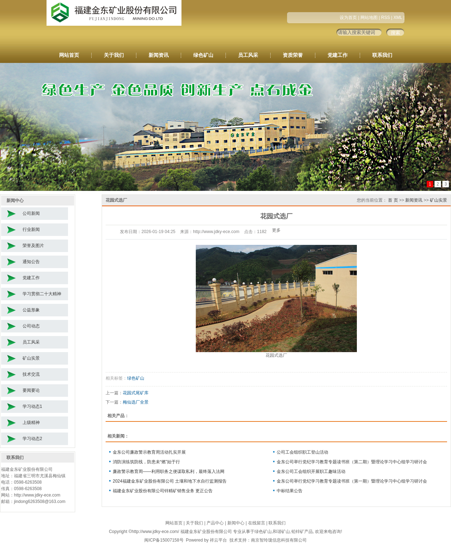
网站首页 (69, 55)
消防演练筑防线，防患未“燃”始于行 (146, 461)
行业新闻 (31, 229)
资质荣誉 (293, 55)
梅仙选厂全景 (136, 402)
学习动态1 (32, 406)
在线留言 (256, 522)
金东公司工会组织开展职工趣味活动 (311, 471)
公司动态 (31, 326)
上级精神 (31, 422)
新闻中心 (235, 522)
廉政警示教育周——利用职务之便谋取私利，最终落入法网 (168, 471)
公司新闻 (31, 213)
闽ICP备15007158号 (163, 540)
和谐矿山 (281, 531)
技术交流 (31, 374)
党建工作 (338, 55)
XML (397, 17)
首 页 (393, 200)
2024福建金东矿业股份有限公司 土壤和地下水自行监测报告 (170, 481)
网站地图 (369, 17)
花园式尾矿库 (136, 392)
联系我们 (382, 55)
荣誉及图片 (33, 245)
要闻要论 (31, 390)
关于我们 (114, 55)
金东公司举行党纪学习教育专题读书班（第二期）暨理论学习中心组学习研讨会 (352, 461)
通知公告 (31, 261)
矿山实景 (31, 358)
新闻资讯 (159, 55)
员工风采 (248, 55)
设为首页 (348, 17)
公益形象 (31, 309)
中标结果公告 (289, 490)
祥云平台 (218, 540)
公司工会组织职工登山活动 (302, 452)
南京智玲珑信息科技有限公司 (279, 540)
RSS (385, 17)
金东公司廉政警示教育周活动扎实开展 (149, 452)
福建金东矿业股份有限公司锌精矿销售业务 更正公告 (163, 490)
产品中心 (215, 522)
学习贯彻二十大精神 (42, 293)
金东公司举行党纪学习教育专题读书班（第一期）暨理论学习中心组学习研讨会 (352, 481)
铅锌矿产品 (302, 531)
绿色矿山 (203, 55)
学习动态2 (32, 438)
